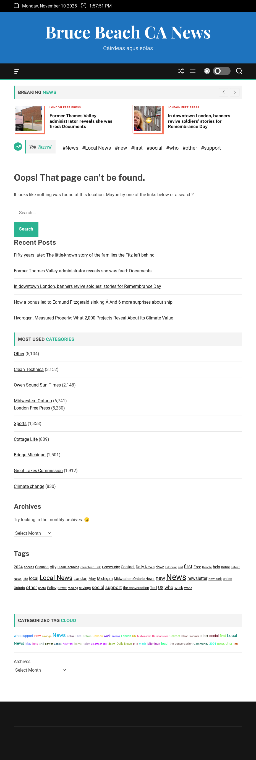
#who (173, 148)
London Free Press (65, 107)
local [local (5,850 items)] (33, 578)
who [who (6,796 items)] (168, 587)
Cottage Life (26, 439)
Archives (22, 661)
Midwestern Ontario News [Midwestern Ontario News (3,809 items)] (134, 579)
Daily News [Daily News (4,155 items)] (145, 567)
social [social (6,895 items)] (98, 587)
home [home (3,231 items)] (225, 567)
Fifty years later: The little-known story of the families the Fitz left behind (84, 255)
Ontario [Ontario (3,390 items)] (19, 588)
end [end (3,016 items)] (180, 567)
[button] (234, 92)
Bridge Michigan (30, 454)
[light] (216, 71)
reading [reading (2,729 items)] (73, 588)
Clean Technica (29, 369)
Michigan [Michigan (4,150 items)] (105, 578)
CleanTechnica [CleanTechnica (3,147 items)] (68, 567)
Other (19, 353)
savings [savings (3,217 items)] (85, 588)
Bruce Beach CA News (128, 31)
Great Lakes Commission (38, 470)
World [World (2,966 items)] (188, 588)
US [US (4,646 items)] (160, 587)
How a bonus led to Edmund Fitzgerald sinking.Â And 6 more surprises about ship (93, 302)
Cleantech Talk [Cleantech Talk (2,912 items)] (90, 567)
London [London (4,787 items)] (80, 578)
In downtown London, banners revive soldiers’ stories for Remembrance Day (199, 121)
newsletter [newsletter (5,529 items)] (197, 578)
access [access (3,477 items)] (29, 567)
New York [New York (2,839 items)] (215, 579)
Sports (20, 423)
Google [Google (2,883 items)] (207, 567)
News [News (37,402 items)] (176, 577)
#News (70, 148)
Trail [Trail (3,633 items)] (153, 588)
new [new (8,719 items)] (160, 578)
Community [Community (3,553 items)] (111, 567)
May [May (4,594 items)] (92, 578)
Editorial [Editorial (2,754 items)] (171, 567)
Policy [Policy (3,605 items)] (51, 588)
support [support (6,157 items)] (113, 587)
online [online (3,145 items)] (227, 579)
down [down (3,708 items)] (160, 567)
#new (121, 148)
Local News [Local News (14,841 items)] (56, 578)
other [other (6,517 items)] (31, 587)
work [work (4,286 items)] (178, 587)
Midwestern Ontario (33, 400)
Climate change (29, 486)
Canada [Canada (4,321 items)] (42, 567)
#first (137, 148)
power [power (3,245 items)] (62, 588)
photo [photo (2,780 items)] (42, 588)
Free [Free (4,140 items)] (197, 567)
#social (155, 148)
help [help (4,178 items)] (216, 567)
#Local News (97, 148)
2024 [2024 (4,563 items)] (18, 567)
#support (211, 148)
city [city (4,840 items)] (53, 566)
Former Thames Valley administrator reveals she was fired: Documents (80, 121)
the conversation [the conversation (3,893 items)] (136, 588)
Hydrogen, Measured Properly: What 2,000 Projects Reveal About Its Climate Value (93, 318)
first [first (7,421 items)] (188, 566)
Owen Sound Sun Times (37, 385)
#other (190, 148)
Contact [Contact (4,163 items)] (128, 567)
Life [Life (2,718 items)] (25, 579)
